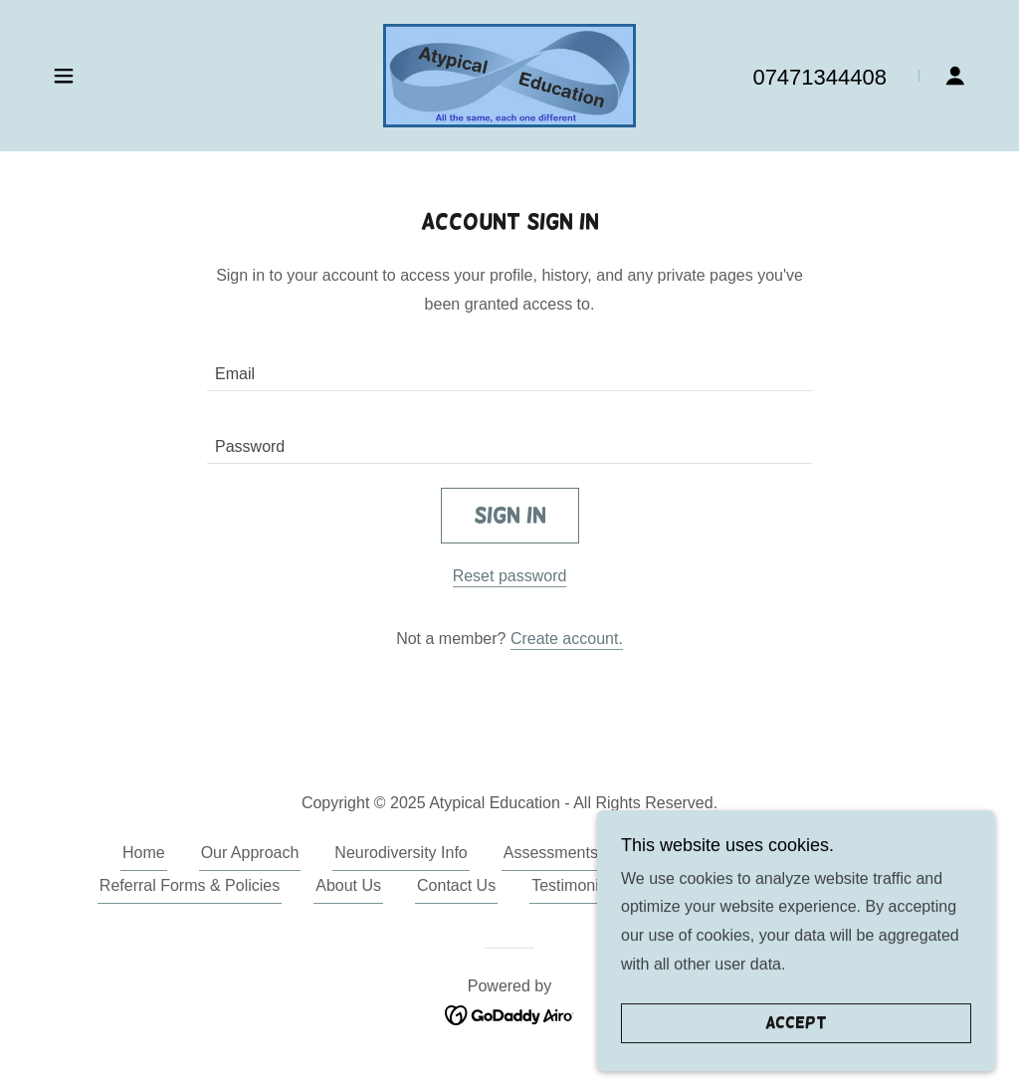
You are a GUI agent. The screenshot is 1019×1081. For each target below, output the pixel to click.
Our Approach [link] (250, 852)
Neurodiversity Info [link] (400, 852)
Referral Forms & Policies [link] (190, 885)
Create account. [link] (566, 638)
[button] (64, 76)
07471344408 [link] (819, 77)
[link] (509, 74)
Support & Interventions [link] (813, 852)
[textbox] (509, 366)
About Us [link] (348, 885)
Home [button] (143, 852)
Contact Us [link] (456, 885)
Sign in (510, 515)
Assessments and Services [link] (599, 852)
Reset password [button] (510, 575)
